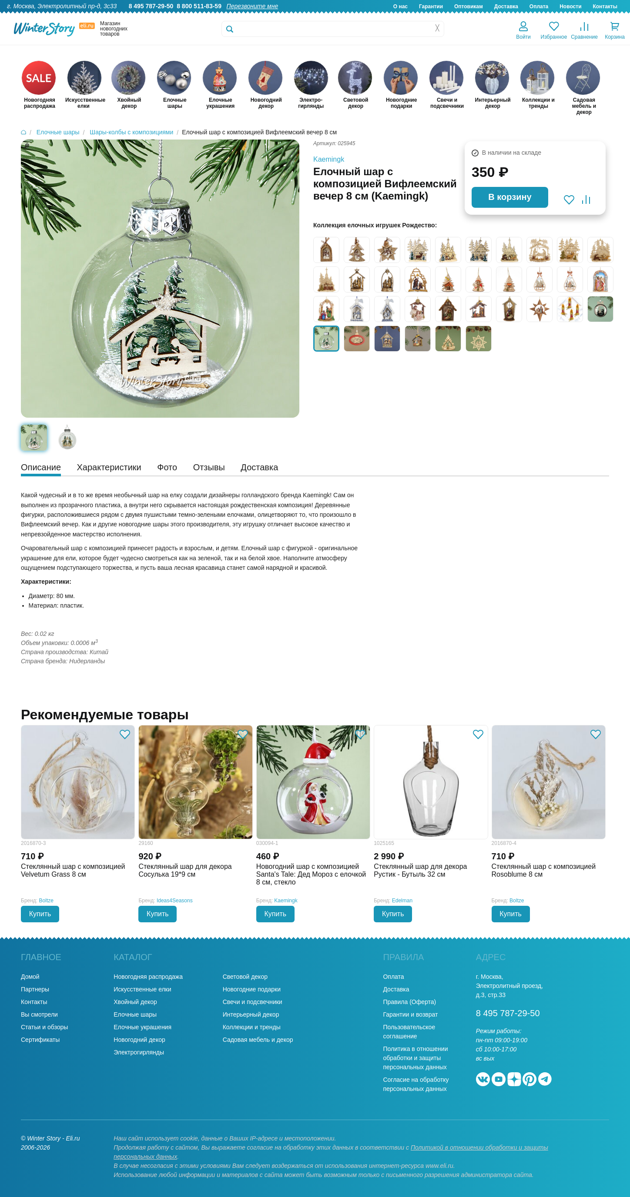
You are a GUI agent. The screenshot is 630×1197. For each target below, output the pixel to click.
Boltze (46, 901)
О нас (400, 6)
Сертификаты (40, 1039)
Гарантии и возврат (410, 1014)
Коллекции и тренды (252, 1027)
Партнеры (35, 989)
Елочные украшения (142, 1027)
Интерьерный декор (251, 1014)
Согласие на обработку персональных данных (416, 1084)
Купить (40, 914)
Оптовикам (468, 6)
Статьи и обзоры (44, 1027)
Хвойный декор (135, 1001)
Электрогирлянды (139, 1052)
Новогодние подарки (252, 989)
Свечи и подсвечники (252, 1001)
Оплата (538, 6)
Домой (30, 976)
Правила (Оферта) (409, 1001)
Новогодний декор (139, 1039)
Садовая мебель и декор (258, 1039)
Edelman (402, 901)
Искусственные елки (142, 989)
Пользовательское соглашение (409, 1032)
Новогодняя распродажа (148, 976)
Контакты (605, 6)
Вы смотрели (39, 1014)
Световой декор (245, 976)
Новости (570, 6)
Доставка (506, 6)
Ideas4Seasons (175, 901)
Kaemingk (328, 159)
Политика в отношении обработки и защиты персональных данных (415, 1058)
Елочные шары (135, 1014)
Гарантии (431, 6)
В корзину (509, 197)
